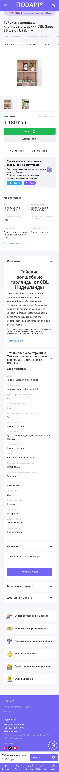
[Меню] (5, 5)
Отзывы (47, 44)
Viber (30, 183)
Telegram (14, 183)
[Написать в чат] (52, 745)
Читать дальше (15, 341)
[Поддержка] (53, 5)
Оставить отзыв (29, 571)
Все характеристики (13, 243)
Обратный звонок (12, 731)
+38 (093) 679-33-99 (14, 728)
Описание (9, 44)
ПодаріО (10, 701)
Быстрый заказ (30, 139)
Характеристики (27, 44)
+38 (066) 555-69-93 (14, 724)
